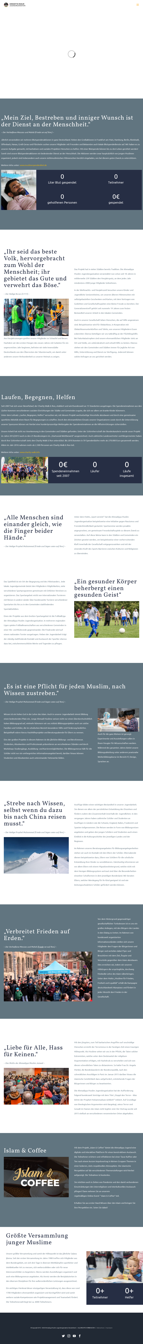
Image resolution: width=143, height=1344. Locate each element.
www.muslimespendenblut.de (33, 165)
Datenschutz (100, 1328)
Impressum (109, 1328)
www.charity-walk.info (30, 452)
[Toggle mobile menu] (138, 4)
